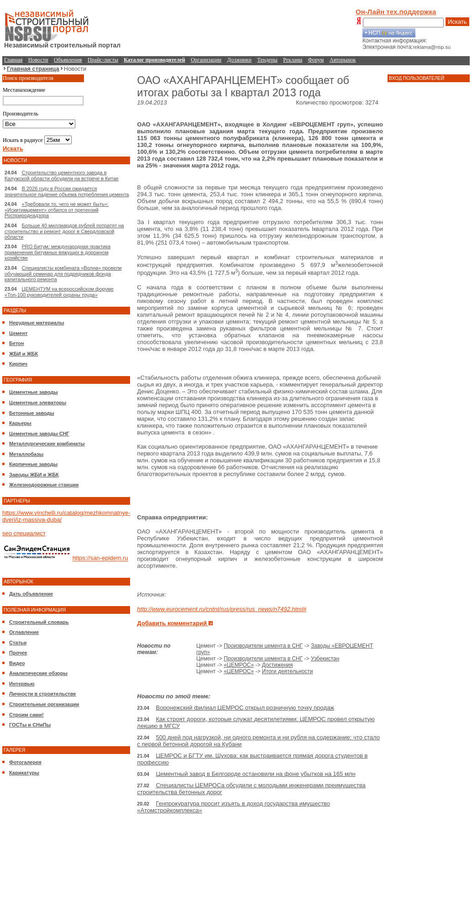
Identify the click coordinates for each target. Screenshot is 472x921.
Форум (316, 60)
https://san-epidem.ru (100, 558)
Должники (239, 60)
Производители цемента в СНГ (263, 646)
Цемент (18, 333)
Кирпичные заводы (33, 464)
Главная (13, 60)
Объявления (68, 60)
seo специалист (24, 533)
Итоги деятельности (287, 671)
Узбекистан (325, 658)
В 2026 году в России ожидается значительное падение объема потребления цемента (67, 191)
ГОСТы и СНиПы (30, 724)
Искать (457, 21)
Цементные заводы (33, 392)
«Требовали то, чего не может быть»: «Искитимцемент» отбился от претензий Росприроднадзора (57, 209)
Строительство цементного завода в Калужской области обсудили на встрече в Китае (62, 175)
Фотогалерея (25, 762)
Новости (38, 60)
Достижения (277, 665)
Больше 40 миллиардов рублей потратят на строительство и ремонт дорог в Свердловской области (64, 231)
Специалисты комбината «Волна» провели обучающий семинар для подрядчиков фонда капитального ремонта (63, 273)
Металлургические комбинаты (46, 443)
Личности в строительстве (42, 693)
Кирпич (18, 363)
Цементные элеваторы (37, 402)
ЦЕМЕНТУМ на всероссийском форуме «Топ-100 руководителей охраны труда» (59, 292)
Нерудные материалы (36, 322)
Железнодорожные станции (44, 484)
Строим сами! (26, 714)
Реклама (292, 60)
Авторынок (343, 60)
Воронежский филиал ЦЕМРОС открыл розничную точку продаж (245, 707)
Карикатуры (24, 772)
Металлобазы (26, 454)
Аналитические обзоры (38, 673)
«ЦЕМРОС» (239, 665)
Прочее (18, 652)
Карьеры (20, 423)
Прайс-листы (103, 60)
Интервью (22, 683)
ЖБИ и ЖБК (23, 353)
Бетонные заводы (31, 413)
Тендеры (267, 60)
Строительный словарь (39, 622)
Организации (206, 60)
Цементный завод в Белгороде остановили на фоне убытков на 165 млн (255, 773)
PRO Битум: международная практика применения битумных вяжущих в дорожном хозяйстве (57, 252)
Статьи (17, 642)
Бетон (16, 343)
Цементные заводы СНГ (39, 433)
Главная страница (33, 68)
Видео (17, 663)
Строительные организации (44, 704)
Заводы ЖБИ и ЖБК (34, 474)
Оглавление (24, 632)
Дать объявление (31, 594)
